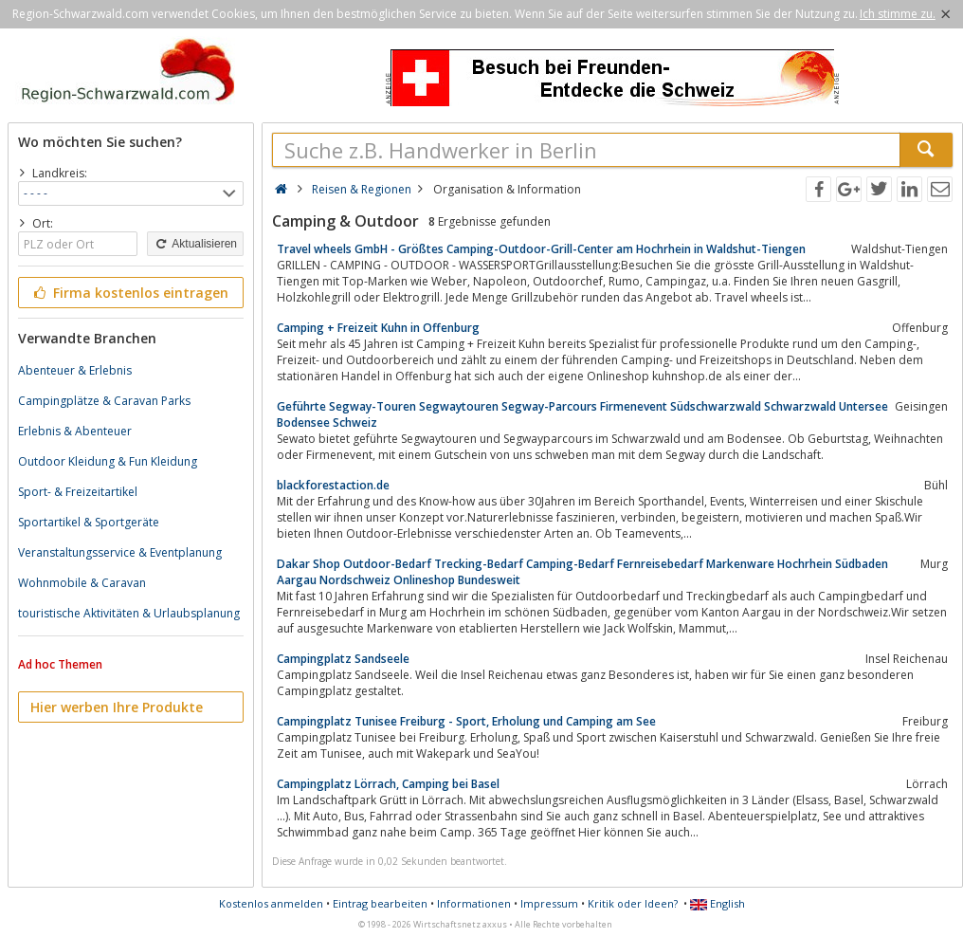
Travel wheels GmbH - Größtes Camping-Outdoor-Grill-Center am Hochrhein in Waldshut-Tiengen (541, 249)
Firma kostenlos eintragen (129, 293)
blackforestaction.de (333, 485)
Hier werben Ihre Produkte (116, 707)
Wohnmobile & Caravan (82, 583)
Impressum (549, 903)
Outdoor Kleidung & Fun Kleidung (107, 461)
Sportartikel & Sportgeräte (88, 522)
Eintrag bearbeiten (380, 903)
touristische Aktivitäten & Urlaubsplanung (129, 613)
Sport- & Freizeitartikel (77, 492)
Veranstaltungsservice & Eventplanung (120, 552)
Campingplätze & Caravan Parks (104, 401)
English (717, 903)
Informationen (474, 903)
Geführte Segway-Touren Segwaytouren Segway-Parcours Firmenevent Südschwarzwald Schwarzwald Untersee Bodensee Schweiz (582, 414)
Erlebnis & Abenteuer (75, 431)
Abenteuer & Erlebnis (75, 370)
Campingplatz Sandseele (343, 659)
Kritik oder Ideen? (633, 903)
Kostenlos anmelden (271, 903)
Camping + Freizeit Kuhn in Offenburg (378, 328)
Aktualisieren (195, 243)
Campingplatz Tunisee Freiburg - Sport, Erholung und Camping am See (466, 721)
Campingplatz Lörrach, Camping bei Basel (388, 784)
